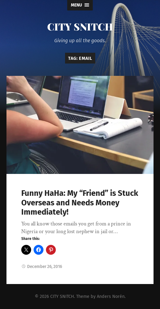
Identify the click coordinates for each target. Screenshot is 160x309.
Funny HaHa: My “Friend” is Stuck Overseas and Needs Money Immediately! (79, 202)
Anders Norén (111, 296)
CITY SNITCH (80, 26)
